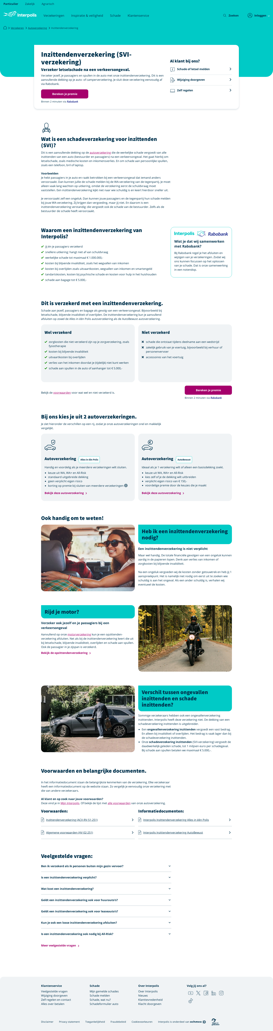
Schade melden (100, 995)
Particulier (10, 4)
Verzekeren (17, 28)
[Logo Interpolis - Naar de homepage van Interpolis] (20, 14)
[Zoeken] (228, 15)
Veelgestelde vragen (54, 991)
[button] (201, 69)
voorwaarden (62, 393)
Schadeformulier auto (104, 1004)
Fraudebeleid (118, 1021)
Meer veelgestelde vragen (58, 945)
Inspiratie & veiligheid (87, 15)
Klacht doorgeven (149, 1004)
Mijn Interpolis (70, 803)
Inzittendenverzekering (64, 28)
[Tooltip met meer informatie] (126, 485)
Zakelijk (30, 4)
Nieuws (143, 995)
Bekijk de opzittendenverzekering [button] (64, 653)
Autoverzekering (37, 28)
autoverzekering (100, 152)
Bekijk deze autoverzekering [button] (64, 493)
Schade (115, 15)
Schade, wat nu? (100, 1000)
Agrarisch (48, 4)
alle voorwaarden (119, 803)
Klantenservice (138, 15)
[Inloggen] (257, 15)
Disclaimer (47, 1021)
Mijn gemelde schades (104, 991)
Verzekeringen (54, 15)
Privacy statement (69, 1021)
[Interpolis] (5, 28)
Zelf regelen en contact (56, 1000)
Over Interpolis (148, 991)
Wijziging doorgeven (54, 995)
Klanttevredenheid (150, 1000)
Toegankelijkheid (95, 1021)
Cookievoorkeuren (142, 1021)
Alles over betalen (52, 1004)
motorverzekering (79, 634)
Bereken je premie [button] (64, 94)
